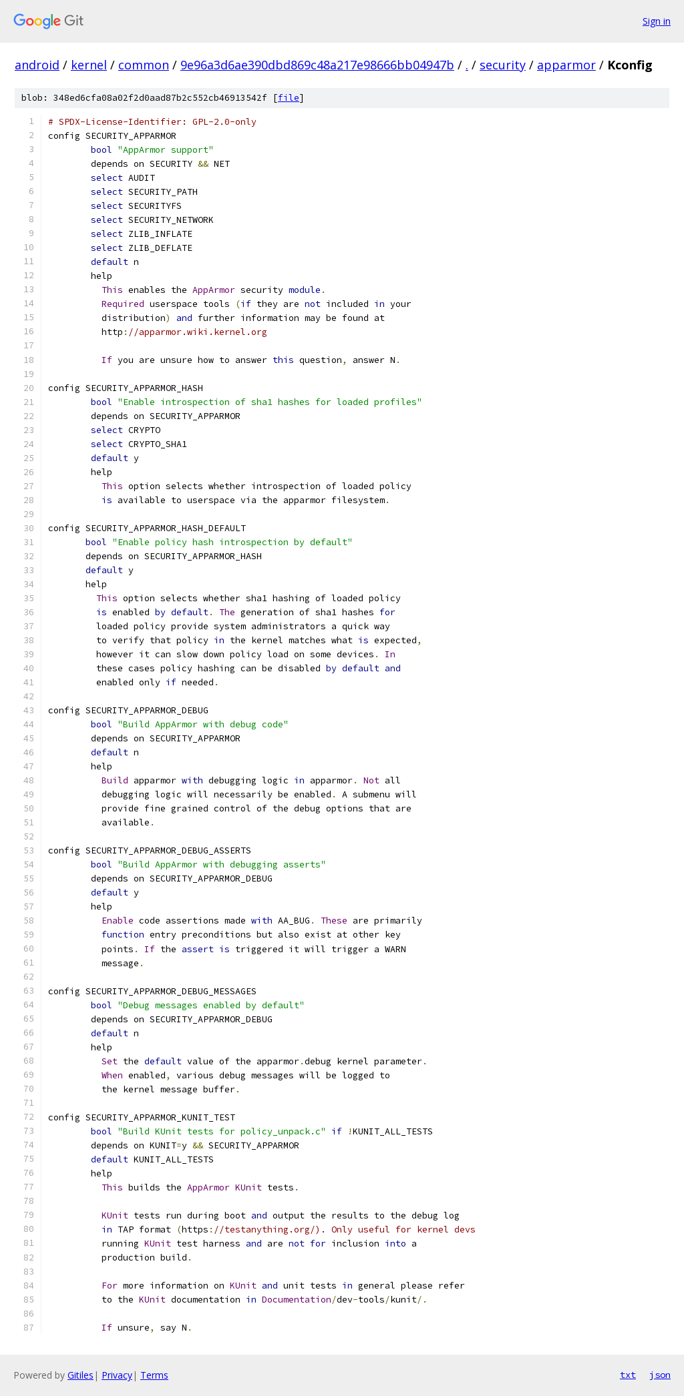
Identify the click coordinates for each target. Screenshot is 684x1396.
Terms (154, 1375)
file (288, 97)
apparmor (566, 65)
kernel (89, 65)
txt (628, 1375)
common (143, 65)
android (37, 65)
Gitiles (80, 1375)
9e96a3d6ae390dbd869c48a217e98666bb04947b (317, 65)
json (660, 1375)
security (503, 65)
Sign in (657, 21)
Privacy (117, 1375)
